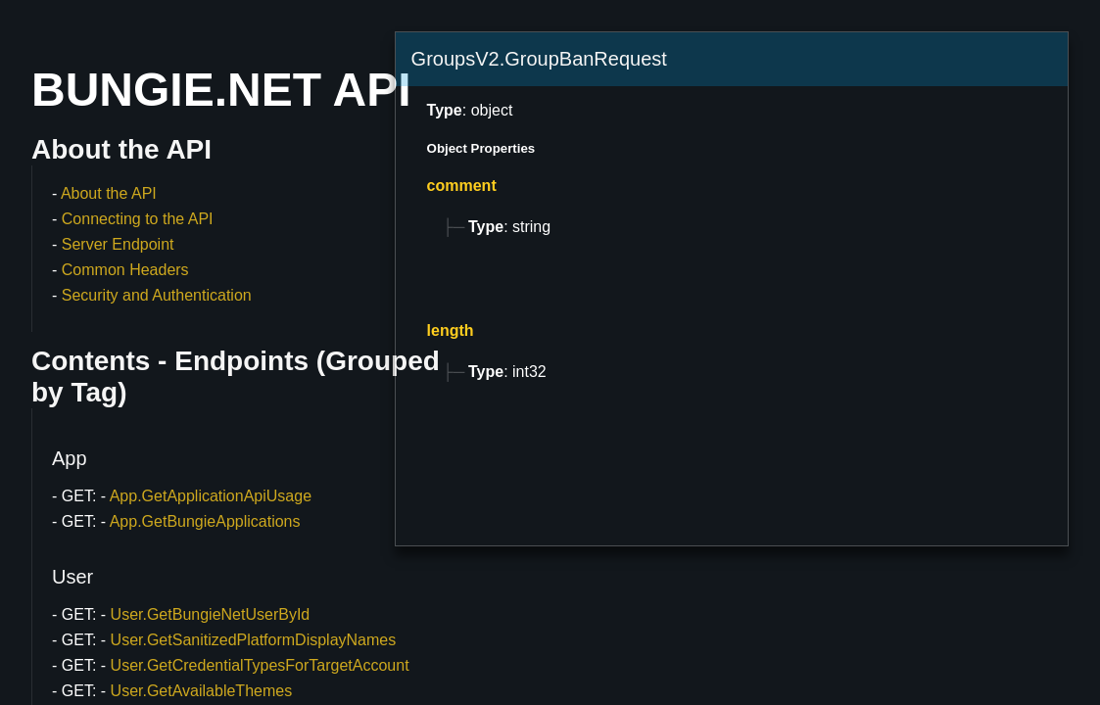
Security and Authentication (157, 295)
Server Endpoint (118, 244)
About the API (109, 193)
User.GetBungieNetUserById (211, 614)
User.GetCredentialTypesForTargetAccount (260, 665)
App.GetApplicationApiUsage (210, 496)
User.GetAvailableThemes (202, 690)
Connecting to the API (138, 219)
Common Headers (125, 269)
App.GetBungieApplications (205, 521)
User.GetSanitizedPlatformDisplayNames (254, 640)
